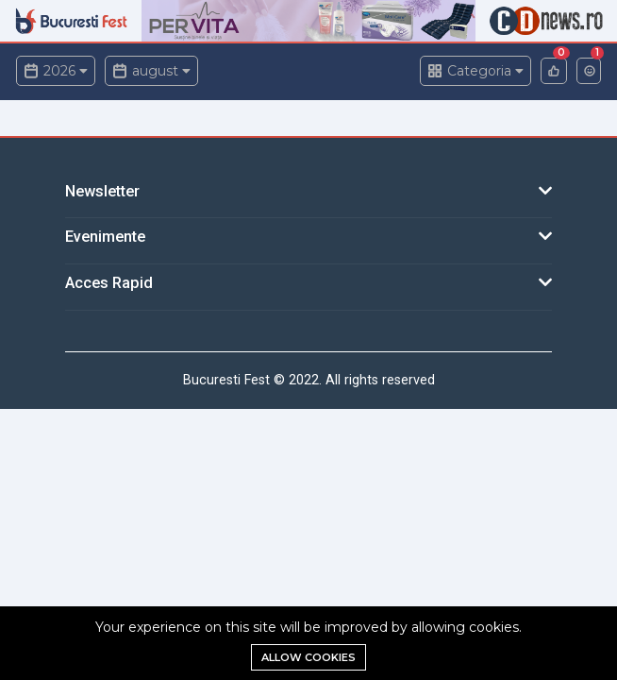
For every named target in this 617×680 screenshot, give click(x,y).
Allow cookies (308, 657)
